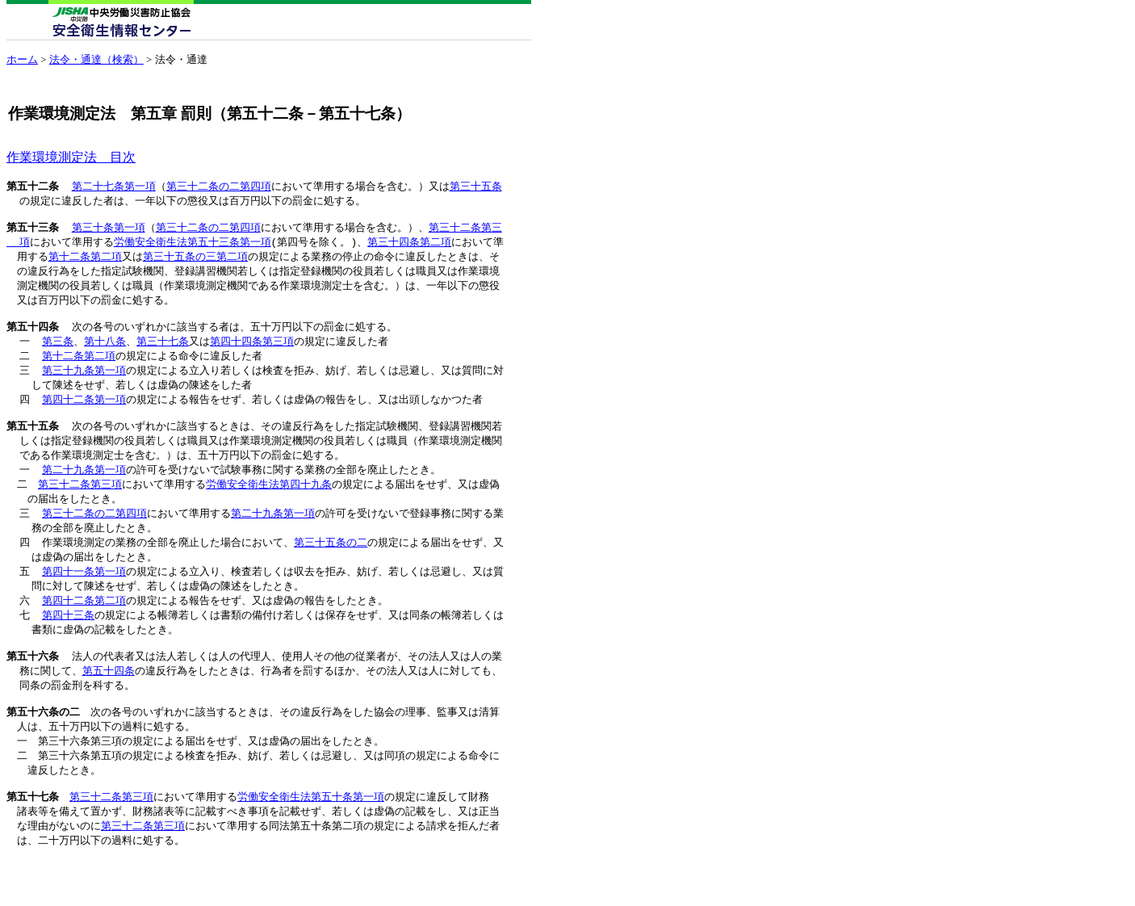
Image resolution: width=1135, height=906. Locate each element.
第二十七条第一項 (114, 186)
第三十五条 (476, 186)
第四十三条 (68, 644)
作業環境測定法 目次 (71, 157)
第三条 (57, 353)
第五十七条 (32, 841)
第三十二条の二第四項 (218, 186)
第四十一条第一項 (84, 598)
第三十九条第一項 (84, 384)
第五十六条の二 (43, 750)
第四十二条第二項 (84, 629)
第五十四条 (32, 338)
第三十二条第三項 (80, 506)
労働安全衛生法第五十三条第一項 (192, 247)
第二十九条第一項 (84, 491)
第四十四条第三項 (252, 353)
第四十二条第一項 (84, 415)
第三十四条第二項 (409, 247)
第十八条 (105, 353)
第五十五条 (32, 445)
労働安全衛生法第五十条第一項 (310, 841)
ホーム (22, 59)
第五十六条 (32, 689)
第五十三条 (32, 231)
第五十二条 (32, 186)
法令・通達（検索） (96, 59)
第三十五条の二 (330, 567)
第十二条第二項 (85, 262)
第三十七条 (162, 353)
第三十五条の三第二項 (195, 262)
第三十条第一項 (108, 231)
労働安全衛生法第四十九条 (269, 506)
